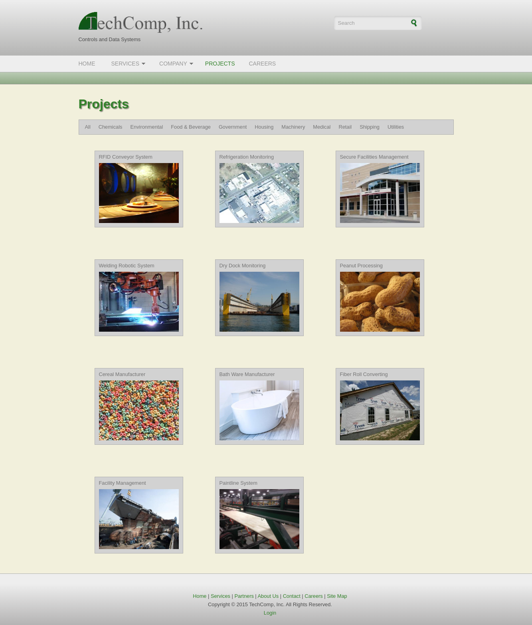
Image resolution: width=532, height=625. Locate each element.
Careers (262, 63)
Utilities (396, 127)
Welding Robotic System (126, 266)
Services (125, 63)
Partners (243, 596)
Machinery (293, 127)
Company (173, 63)
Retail (345, 127)
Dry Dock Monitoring (243, 266)
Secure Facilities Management (374, 157)
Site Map (337, 596)
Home (87, 63)
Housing (264, 127)
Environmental (146, 127)
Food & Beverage (191, 127)
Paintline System (238, 483)
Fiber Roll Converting (364, 374)
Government (233, 127)
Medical (321, 127)
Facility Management (122, 483)
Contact (292, 596)
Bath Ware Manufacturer (247, 374)
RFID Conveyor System (125, 157)
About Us (268, 596)
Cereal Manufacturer (122, 374)
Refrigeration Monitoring (247, 157)
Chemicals (111, 127)
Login (270, 613)
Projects (220, 63)
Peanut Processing (361, 266)
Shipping (370, 127)
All (88, 127)
